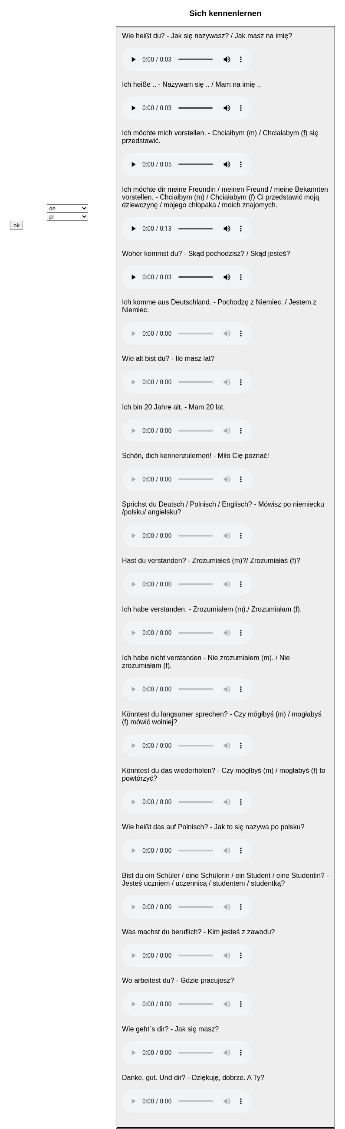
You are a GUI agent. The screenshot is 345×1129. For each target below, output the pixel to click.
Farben (21, 130)
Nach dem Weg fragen (46, 75)
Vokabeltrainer (34, 192)
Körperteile (28, 122)
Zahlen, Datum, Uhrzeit (47, 114)
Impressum (28, 272)
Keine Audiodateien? (44, 241)
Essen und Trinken (41, 98)
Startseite (26, 35)
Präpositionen (33, 176)
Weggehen (27, 91)
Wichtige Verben (37, 137)
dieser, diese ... (34, 161)
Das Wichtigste (35, 51)
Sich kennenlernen (41, 58)
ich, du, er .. (29, 145)
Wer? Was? (28, 169)
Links (19, 257)
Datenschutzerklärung (46, 280)
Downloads (28, 249)
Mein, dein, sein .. (38, 153)
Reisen (21, 83)
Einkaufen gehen (38, 106)
